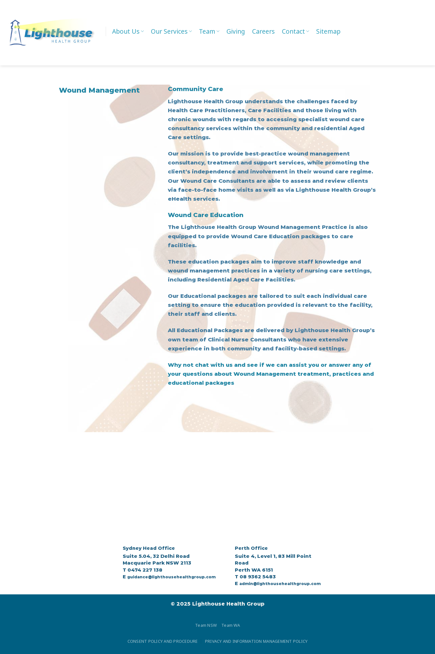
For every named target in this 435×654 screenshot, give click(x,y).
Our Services (171, 31)
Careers (263, 31)
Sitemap (328, 31)
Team (209, 31)
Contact (295, 31)
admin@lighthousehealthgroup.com (280, 583)
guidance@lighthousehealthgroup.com (171, 576)
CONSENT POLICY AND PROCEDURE (162, 641)
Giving (235, 31)
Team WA (230, 625)
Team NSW (206, 625)
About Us (128, 31)
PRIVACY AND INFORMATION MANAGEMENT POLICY (256, 641)
